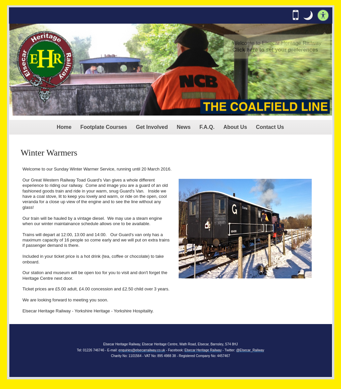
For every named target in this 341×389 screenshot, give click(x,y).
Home (64, 127)
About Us (235, 127)
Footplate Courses (103, 127)
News (184, 127)
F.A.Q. (207, 127)
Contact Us (270, 127)
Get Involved (152, 127)
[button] (308, 15)
